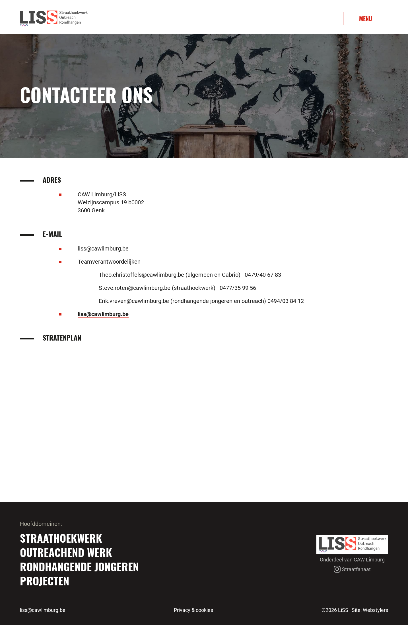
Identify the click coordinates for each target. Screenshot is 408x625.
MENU (365, 18)
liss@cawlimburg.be (103, 314)
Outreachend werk (66, 552)
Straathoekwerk (61, 538)
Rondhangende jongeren (79, 566)
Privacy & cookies (193, 610)
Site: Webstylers (370, 610)
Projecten (44, 580)
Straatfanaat (352, 569)
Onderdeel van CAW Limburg (352, 560)
